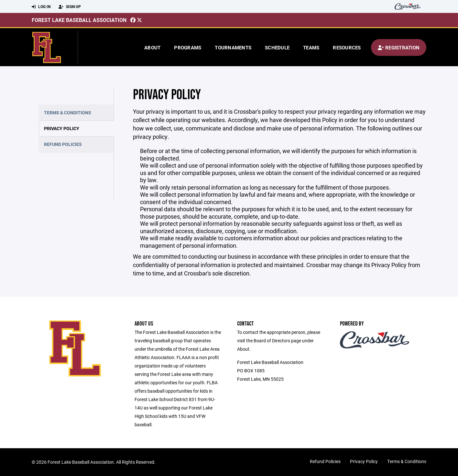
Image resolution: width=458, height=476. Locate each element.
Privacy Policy (61, 128)
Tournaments (233, 47)
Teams (311, 47)
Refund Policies (63, 144)
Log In (41, 7)
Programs (187, 47)
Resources (347, 47)
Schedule (277, 47)
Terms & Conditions (67, 112)
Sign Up (70, 7)
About (152, 47)
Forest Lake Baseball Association (79, 19)
